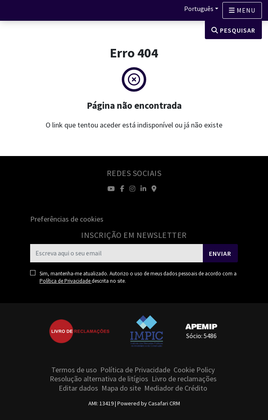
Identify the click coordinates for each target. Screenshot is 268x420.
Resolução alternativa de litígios (99, 378)
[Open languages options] (242, 10)
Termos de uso (74, 369)
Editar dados (78, 388)
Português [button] (198, 8)
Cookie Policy (194, 369)
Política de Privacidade (66, 280)
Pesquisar (233, 30)
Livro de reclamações (184, 378)
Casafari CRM (164, 403)
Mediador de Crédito (175, 388)
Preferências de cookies (66, 219)
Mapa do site (121, 388)
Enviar (220, 253)
